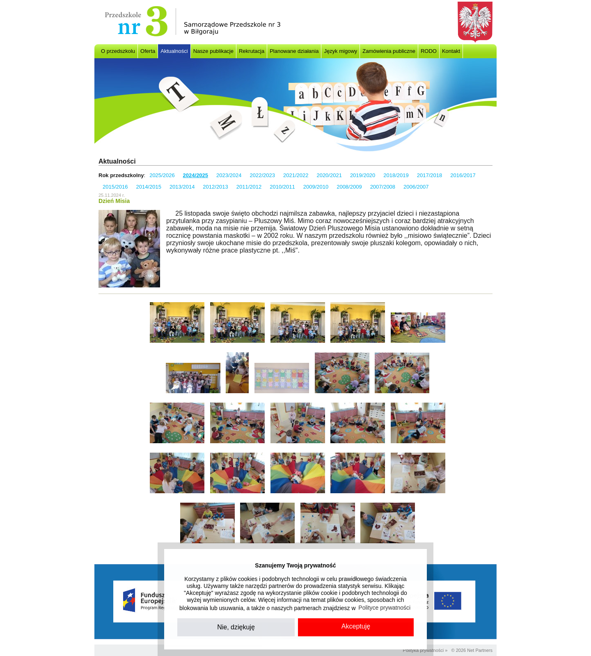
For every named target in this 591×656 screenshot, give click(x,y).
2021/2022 (295, 175)
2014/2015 (148, 187)
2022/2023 (262, 175)
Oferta (147, 51)
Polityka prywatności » (425, 650)
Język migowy (340, 51)
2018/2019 (395, 175)
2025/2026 (161, 175)
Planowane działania (294, 51)
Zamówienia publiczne (388, 51)
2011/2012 (248, 187)
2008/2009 (349, 187)
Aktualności (174, 51)
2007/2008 (382, 187)
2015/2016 (115, 187)
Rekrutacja (251, 51)
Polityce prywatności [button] (384, 607)
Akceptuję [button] (355, 626)
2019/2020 (362, 175)
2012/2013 (215, 187)
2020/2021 (328, 175)
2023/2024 (228, 175)
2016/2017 (462, 175)
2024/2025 (195, 175)
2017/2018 (429, 175)
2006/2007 (415, 187)
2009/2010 (315, 187)
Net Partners (479, 650)
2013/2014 (182, 187)
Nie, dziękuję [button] (236, 627)
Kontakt (451, 51)
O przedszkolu (118, 51)
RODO (429, 51)
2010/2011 (282, 187)
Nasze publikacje (213, 51)
